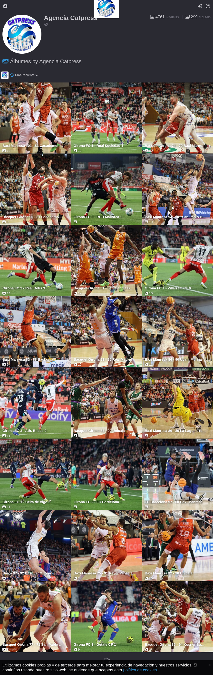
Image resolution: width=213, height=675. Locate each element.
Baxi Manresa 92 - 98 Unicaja (169, 573)
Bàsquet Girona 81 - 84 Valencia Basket (104, 288)
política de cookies (140, 670)
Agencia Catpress (70, 17)
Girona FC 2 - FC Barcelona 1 (98, 502)
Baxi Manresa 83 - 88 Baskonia (27, 359)
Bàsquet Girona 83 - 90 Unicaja (99, 431)
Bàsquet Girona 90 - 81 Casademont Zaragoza (33, 217)
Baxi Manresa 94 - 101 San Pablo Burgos (175, 217)
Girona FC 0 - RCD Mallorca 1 (98, 217)
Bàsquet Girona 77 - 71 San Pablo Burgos (33, 644)
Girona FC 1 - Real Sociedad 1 (98, 146)
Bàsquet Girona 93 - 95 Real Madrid (103, 359)
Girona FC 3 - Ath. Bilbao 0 (24, 431)
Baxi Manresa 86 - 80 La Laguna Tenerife (175, 431)
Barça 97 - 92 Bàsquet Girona (26, 573)
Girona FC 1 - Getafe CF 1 (95, 644)
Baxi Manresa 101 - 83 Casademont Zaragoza (33, 146)
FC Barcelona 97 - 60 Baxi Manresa (174, 502)
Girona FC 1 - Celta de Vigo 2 (26, 502)
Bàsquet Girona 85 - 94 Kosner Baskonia (175, 644)
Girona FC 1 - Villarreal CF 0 (168, 288)
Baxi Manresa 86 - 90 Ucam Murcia (173, 359)
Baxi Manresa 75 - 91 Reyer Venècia (103, 573)
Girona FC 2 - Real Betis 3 (23, 288)
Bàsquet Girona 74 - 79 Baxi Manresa (175, 146)
